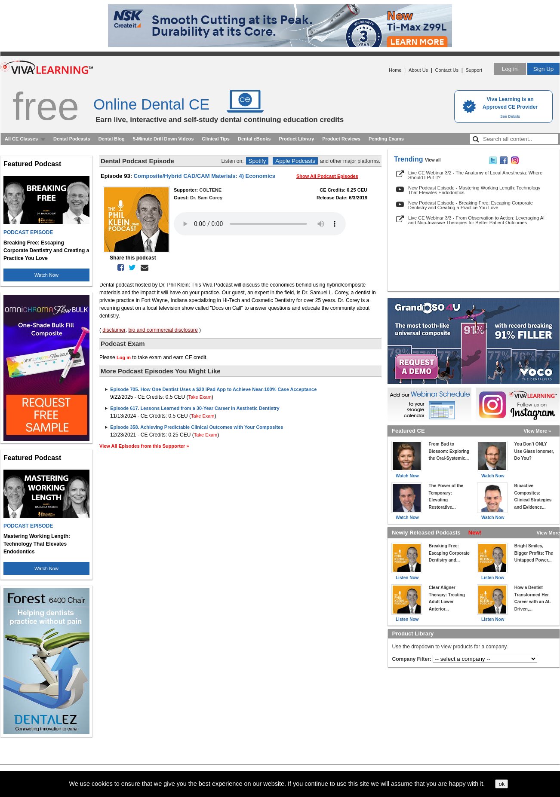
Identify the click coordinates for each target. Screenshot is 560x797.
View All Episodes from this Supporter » (144, 446)
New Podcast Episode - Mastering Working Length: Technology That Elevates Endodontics (474, 190)
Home (395, 70)
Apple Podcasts (295, 161)
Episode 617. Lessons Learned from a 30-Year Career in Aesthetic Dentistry (194, 408)
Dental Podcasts (71, 138)
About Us (418, 70)
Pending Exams (386, 138)
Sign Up (543, 69)
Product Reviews (341, 138)
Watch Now (46, 275)
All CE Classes (21, 138)
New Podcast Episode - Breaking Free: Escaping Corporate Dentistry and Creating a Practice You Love (470, 205)
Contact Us (446, 70)
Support (473, 70)
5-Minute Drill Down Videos (163, 138)
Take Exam (199, 397)
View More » (537, 431)
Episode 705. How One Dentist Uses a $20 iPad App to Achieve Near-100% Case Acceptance (213, 389)
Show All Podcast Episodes (327, 176)
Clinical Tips (216, 138)
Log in (509, 69)
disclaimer (113, 330)
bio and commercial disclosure (162, 330)
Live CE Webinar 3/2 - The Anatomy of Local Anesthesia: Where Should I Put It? (475, 175)
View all (433, 160)
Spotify (257, 161)
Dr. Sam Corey (206, 197)
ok (501, 784)
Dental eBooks (254, 138)
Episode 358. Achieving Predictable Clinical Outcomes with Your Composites (196, 427)
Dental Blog (111, 138)
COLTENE (210, 189)
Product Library (296, 138)
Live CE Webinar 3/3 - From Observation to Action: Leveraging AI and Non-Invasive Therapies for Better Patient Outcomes (476, 220)
